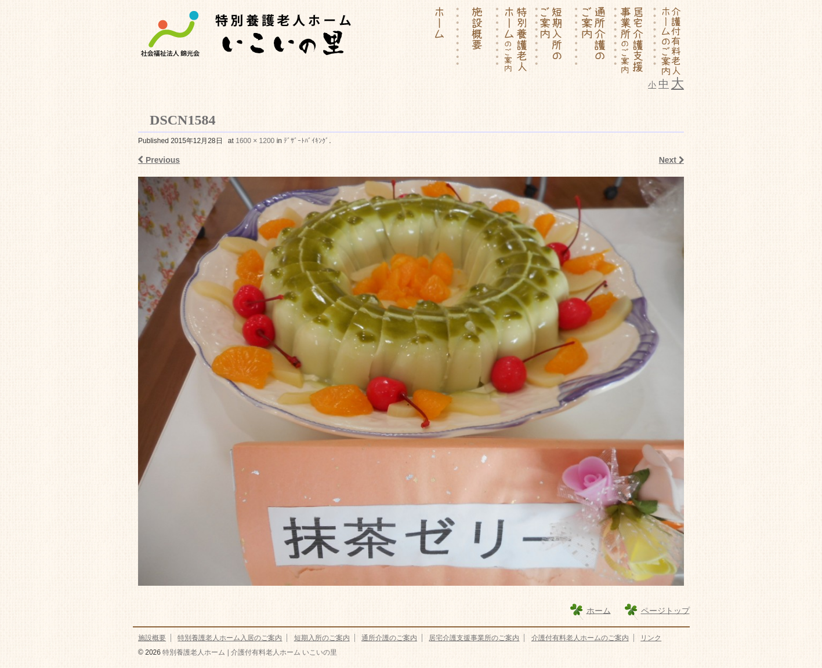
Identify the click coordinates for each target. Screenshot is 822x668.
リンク (650, 638)
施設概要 (152, 638)
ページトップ (665, 610)
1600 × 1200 (255, 141)
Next (671, 160)
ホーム (598, 610)
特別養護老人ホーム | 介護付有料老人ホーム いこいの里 (249, 652)
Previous (159, 160)
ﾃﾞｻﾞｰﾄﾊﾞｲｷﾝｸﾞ (306, 141)
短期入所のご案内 (322, 638)
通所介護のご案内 (389, 638)
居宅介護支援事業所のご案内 (474, 638)
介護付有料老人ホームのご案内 (580, 638)
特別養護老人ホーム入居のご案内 (230, 638)
